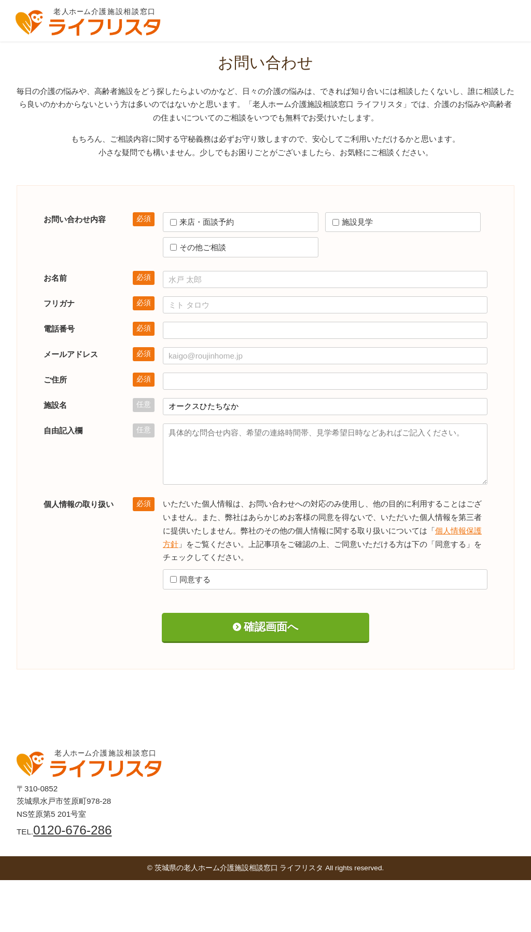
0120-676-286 (72, 830)
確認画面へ (271, 627)
